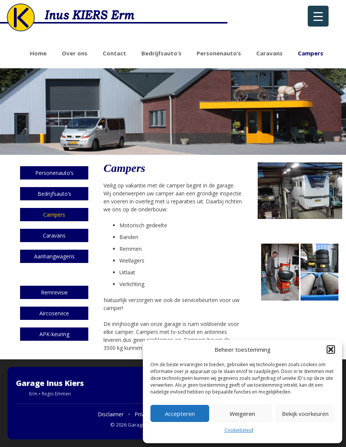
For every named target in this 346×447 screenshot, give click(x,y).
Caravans (269, 53)
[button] (331, 349)
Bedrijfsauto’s (161, 53)
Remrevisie (54, 292)
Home (38, 53)
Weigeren (242, 413)
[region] (173, 111)
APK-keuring (54, 334)
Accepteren (180, 413)
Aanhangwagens (54, 256)
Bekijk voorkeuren (305, 413)
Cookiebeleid (238, 430)
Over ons (75, 53)
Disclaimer (111, 414)
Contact (114, 53)
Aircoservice (54, 313)
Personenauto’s (219, 53)
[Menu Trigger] (318, 16)
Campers (310, 53)
